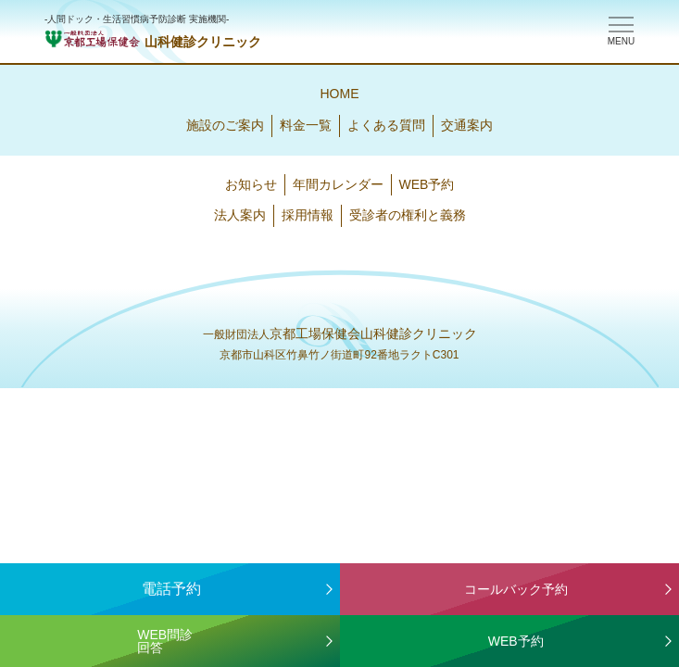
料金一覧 (306, 125)
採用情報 (307, 215)
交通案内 (467, 125)
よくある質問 (386, 125)
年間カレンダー (338, 184)
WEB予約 (427, 184)
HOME (340, 93)
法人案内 (240, 215)
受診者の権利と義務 (407, 215)
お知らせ (251, 184)
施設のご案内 (225, 125)
